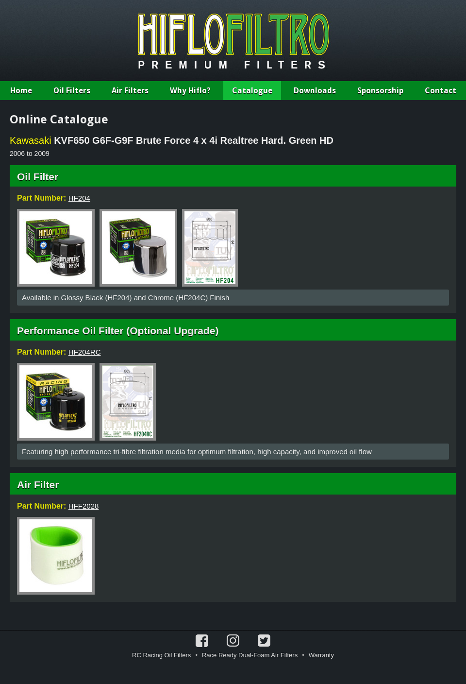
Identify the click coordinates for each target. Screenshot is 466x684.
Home (21, 90)
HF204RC (84, 352)
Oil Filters (71, 90)
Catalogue (252, 90)
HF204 (79, 198)
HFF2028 (83, 506)
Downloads (315, 90)
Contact (440, 90)
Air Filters (130, 90)
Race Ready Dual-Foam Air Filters (250, 655)
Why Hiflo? (190, 90)
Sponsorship (380, 90)
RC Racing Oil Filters (161, 655)
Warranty (321, 655)
